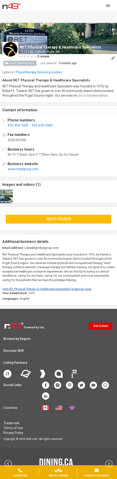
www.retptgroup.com (23, 169)
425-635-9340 (42, 125)
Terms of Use (13, 428)
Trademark (11, 423)
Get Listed (100, 326)
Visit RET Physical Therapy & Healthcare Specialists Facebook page (46, 289)
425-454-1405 (18, 125)
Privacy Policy (13, 433)
